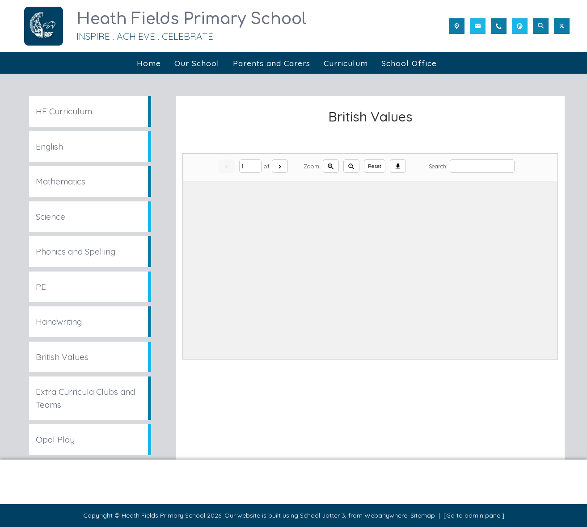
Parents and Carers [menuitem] (271, 63)
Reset (374, 166)
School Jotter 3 (322, 515)
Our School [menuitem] (197, 63)
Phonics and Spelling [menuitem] (75, 251)
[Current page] (250, 166)
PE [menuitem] (41, 286)
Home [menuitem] (149, 63)
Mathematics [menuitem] (60, 181)
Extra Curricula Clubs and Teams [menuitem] (85, 398)
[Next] (280, 166)
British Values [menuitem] (62, 356)
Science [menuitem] (50, 216)
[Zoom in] (331, 166)
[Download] (398, 166)
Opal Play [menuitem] (55, 439)
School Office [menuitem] (409, 63)
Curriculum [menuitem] (346, 63)
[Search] (482, 166)
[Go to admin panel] (473, 515)
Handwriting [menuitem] (59, 321)
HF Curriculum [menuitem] (64, 111)
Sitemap (422, 515)
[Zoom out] (351, 166)
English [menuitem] (49, 146)
